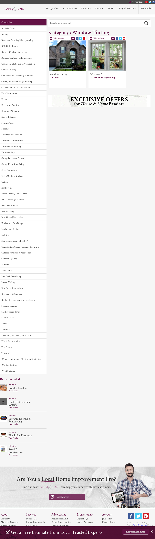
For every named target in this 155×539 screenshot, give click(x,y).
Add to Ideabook (58, 38)
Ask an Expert (32, 525)
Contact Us (6, 518)
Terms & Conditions (140, 525)
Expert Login (82, 518)
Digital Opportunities (60, 522)
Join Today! (107, 518)
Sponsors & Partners (60, 525)
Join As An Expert (85, 522)
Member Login (109, 522)
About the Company (10, 522)
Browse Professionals (35, 522)
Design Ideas (31, 518)
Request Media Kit (59, 518)
